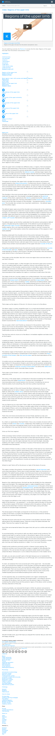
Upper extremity (6, 657)
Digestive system (7, 680)
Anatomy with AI (6, 703)
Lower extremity (7, 658)
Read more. (8, 644)
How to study (6, 694)
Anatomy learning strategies (10, 697)
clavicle (28, 198)
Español (4, 729)
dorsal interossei (42, 469)
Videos (3, 5)
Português (5, 730)
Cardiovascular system (8, 675)
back (15, 249)
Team (3, 715)
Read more (5, 132)
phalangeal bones (27, 487)
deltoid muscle (29, 172)
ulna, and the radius (26, 355)
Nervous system (6, 674)
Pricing (4, 708)
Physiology (5, 669)
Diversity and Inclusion (8, 645)
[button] (27, 379)
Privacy (4, 723)
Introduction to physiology (9, 672)
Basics (3, 656)
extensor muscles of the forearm (25, 366)
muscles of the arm (46, 243)
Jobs (3, 718)
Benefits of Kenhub (7, 701)
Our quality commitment (9, 641)
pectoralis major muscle (12, 225)
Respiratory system (7, 679)
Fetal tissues (5, 691)
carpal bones (21, 380)
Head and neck (6, 663)
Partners (4, 716)
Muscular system (6, 673)
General (4, 689)
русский (4, 732)
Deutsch (4, 727)
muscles (21, 423)
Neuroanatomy (6, 664)
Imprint (4, 720)
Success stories (6, 702)
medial (27, 281)
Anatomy (4, 653)
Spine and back (6, 659)
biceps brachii (14, 280)
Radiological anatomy (8, 667)
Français (4, 731)
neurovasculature (21, 320)
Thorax (4, 661)
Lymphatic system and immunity (11, 677)
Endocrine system (7, 678)
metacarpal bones (32, 486)
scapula (45, 198)
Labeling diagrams (7, 700)
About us (4, 713)
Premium (22, 49)
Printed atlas (5, 696)
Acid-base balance (7, 683)
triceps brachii (40, 280)
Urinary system (6, 682)
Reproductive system (8, 684)
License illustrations (7, 709)
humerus (39, 199)
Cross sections (6, 666)
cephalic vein (6, 229)
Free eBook (5, 698)
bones (14, 423)
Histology (4, 686)
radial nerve (47, 366)
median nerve (19, 391)
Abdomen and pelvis (7, 662)
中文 (3, 734)
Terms (4, 722)
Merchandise (5, 711)
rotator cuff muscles (8, 217)
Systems (4, 690)
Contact (4, 719)
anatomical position (21, 183)
